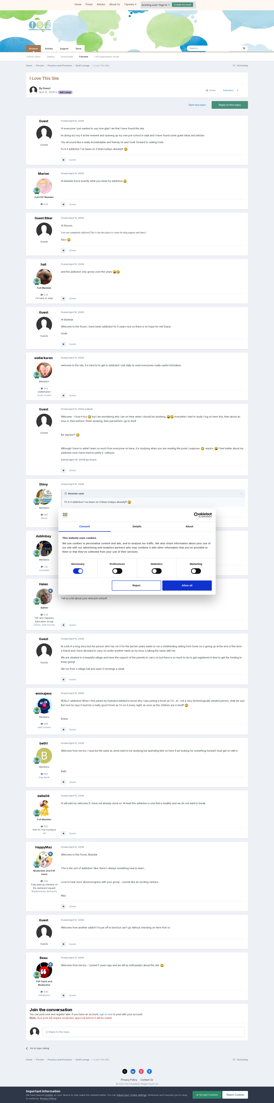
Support (64, 48)
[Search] (204, 48)
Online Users (34, 56)
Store (78, 48)
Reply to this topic (230, 104)
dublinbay (43, 536)
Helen (43, 584)
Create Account (182, 4)
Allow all (187, 585)
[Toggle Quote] (66, 493)
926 (44, 826)
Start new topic (197, 104)
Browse (33, 49)
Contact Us (146, 1079)
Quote (72, 159)
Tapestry (130, 4)
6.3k (44, 294)
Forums (83, 56)
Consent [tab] (84, 526)
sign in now (105, 1014)
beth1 (43, 743)
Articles (101, 4)
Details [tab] (137, 526)
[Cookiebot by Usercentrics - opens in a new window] (196, 515)
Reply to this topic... (58, 1031)
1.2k (44, 566)
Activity (49, 48)
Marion (43, 173)
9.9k (44, 881)
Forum (89, 4)
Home (78, 4)
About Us (114, 4)
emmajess (43, 693)
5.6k (44, 204)
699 (44, 723)
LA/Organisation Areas (107, 56)
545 (44, 388)
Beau (44, 958)
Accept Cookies (207, 1094)
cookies (49, 1095)
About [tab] (189, 526)
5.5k (44, 991)
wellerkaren (43, 358)
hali (43, 264)
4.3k (44, 614)
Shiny (43, 484)
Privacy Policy (129, 1079)
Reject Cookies (235, 1094)
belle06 (43, 796)
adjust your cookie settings (131, 1095)
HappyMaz (43, 847)
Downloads (67, 56)
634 (44, 773)
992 (44, 514)
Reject (136, 585)
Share (211, 90)
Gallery (51, 56)
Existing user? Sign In (156, 4)
